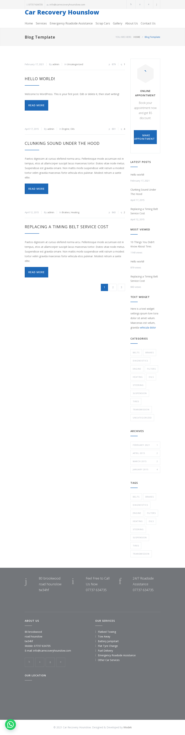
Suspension (140, 393)
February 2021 (145, 445)
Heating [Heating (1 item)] (138, 521)
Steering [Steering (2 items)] (138, 529)
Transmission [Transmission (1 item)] (141, 553)
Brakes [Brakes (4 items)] (149, 496)
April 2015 (145, 453)
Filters (151, 368)
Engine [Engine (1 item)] (137, 513)
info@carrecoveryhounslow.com (67, 4)
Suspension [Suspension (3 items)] (140, 537)
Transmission (141, 409)
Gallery (117, 23)
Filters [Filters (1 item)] (151, 513)
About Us (131, 23)
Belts (136, 352)
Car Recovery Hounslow (62, 12)
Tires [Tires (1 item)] (136, 545)
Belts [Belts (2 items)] (136, 496)
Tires (136, 401)
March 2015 (145, 461)
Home (29, 23)
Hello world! (40, 78)
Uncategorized (75, 64)
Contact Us (148, 23)
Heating (75, 212)
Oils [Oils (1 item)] (151, 521)
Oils (72, 128)
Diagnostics (140, 360)
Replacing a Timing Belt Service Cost (67, 226)
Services (41, 23)
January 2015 (145, 469)
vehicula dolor (148, 327)
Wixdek (127, 727)
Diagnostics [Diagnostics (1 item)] (140, 505)
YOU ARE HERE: (124, 37)
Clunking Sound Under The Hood (62, 143)
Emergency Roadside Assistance (71, 23)
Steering (138, 385)
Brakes (66, 212)
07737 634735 (35, 4)
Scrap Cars (103, 23)
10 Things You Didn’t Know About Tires (142, 244)
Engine (65, 128)
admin (55, 64)
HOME (137, 37)
